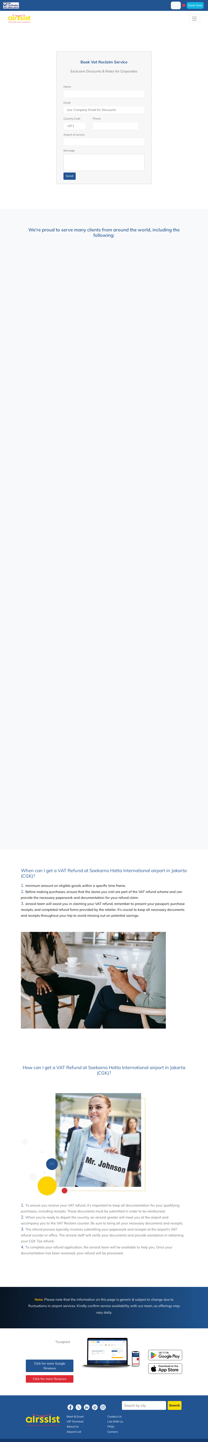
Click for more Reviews (49, 1379)
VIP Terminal (75, 1421)
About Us (73, 1426)
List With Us (115, 1421)
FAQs (110, 1426)
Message (69, 150)
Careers (112, 1431)
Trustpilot (62, 1342)
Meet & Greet (75, 1416)
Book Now (195, 5)
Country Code (71, 118)
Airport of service (74, 134)
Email (66, 102)
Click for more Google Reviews (49, 1365)
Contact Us (114, 1416)
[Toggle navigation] (194, 18)
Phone (97, 118)
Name (67, 86)
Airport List (74, 1431)
